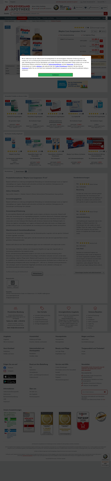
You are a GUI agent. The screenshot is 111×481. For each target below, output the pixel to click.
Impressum (70, 39)
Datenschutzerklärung (55, 39)
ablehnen (39, 40)
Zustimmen (25, 42)
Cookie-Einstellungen (61, 40)
